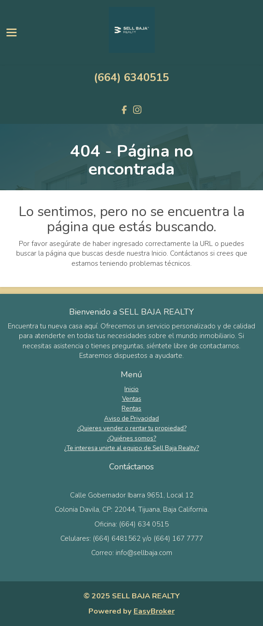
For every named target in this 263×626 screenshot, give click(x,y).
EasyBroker (154, 611)
